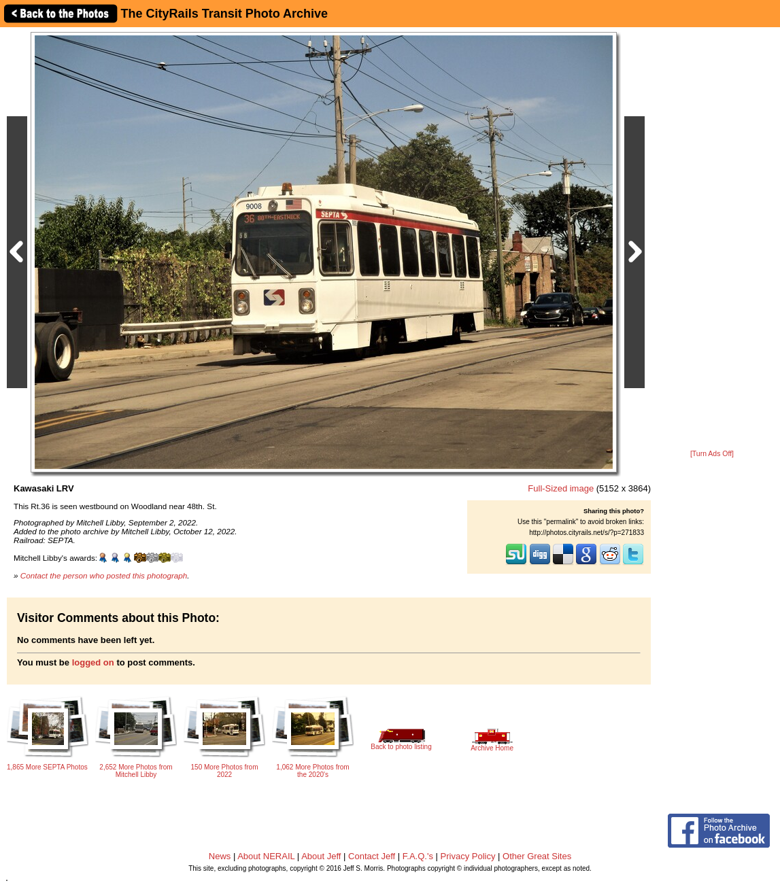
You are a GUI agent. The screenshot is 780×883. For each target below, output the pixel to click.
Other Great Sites (537, 856)
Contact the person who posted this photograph (104, 575)
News (220, 856)
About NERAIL (265, 856)
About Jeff (321, 856)
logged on (93, 662)
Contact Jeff (371, 856)
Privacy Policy (468, 856)
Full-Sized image (561, 488)
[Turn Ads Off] (712, 453)
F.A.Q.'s (418, 856)
